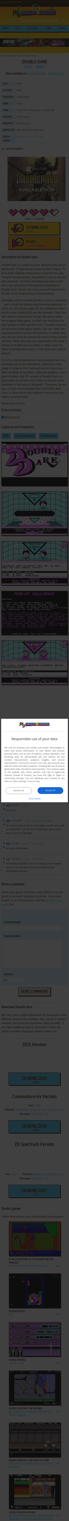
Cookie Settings (19, 781)
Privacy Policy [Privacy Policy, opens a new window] (33, 781)
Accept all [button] (50, 790)
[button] (34, 799)
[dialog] (34, 760)
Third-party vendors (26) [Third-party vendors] (30, 763)
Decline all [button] (18, 790)
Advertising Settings (14, 778)
